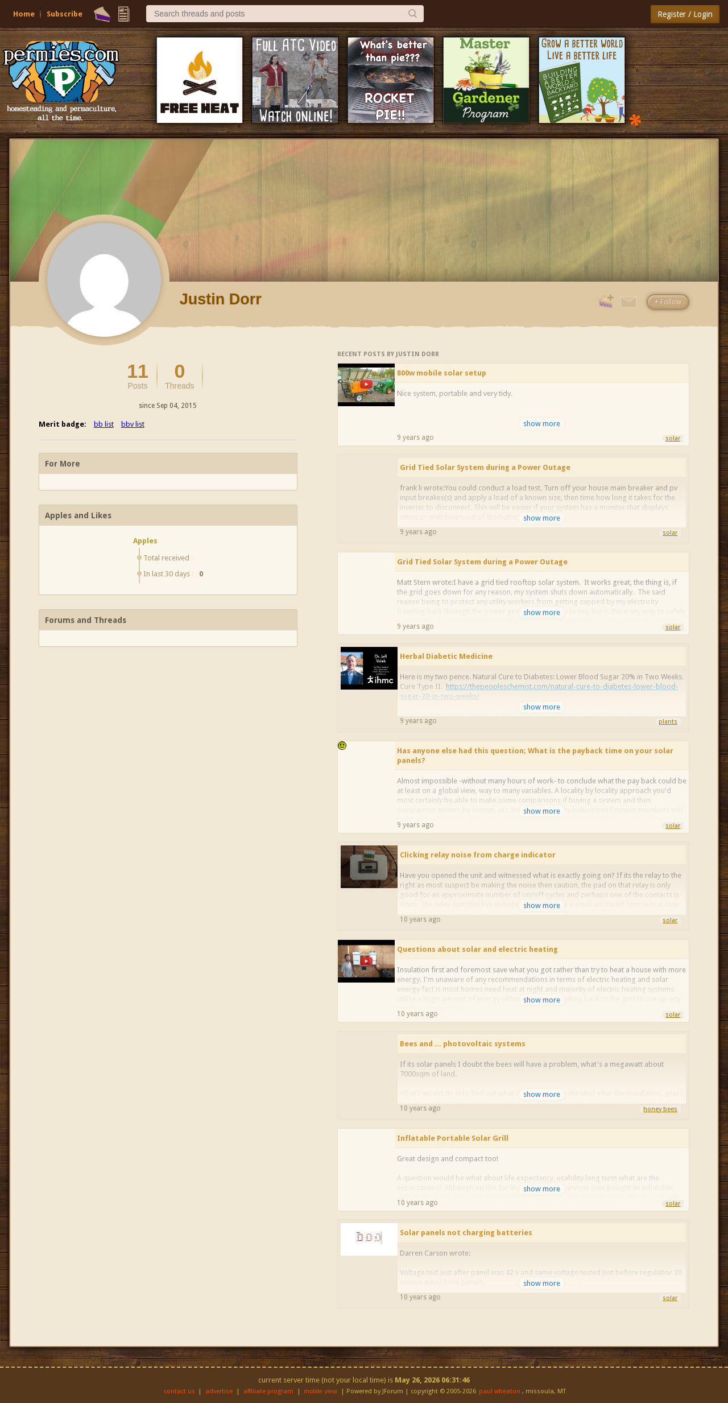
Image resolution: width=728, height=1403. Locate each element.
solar (672, 438)
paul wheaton (499, 1391)
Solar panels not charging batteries (466, 1232)
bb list (104, 424)
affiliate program (268, 1391)
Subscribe (64, 14)
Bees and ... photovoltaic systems (463, 1043)
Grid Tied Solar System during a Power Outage (485, 467)
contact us (179, 1391)
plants (668, 721)
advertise (219, 1391)
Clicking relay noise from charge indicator (478, 855)
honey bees (660, 1109)
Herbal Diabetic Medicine (446, 656)
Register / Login (685, 14)
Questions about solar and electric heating (477, 949)
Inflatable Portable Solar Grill (452, 1138)
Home (24, 14)
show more (541, 423)
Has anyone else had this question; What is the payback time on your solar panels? (535, 755)
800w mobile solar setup (441, 373)
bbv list (132, 424)
